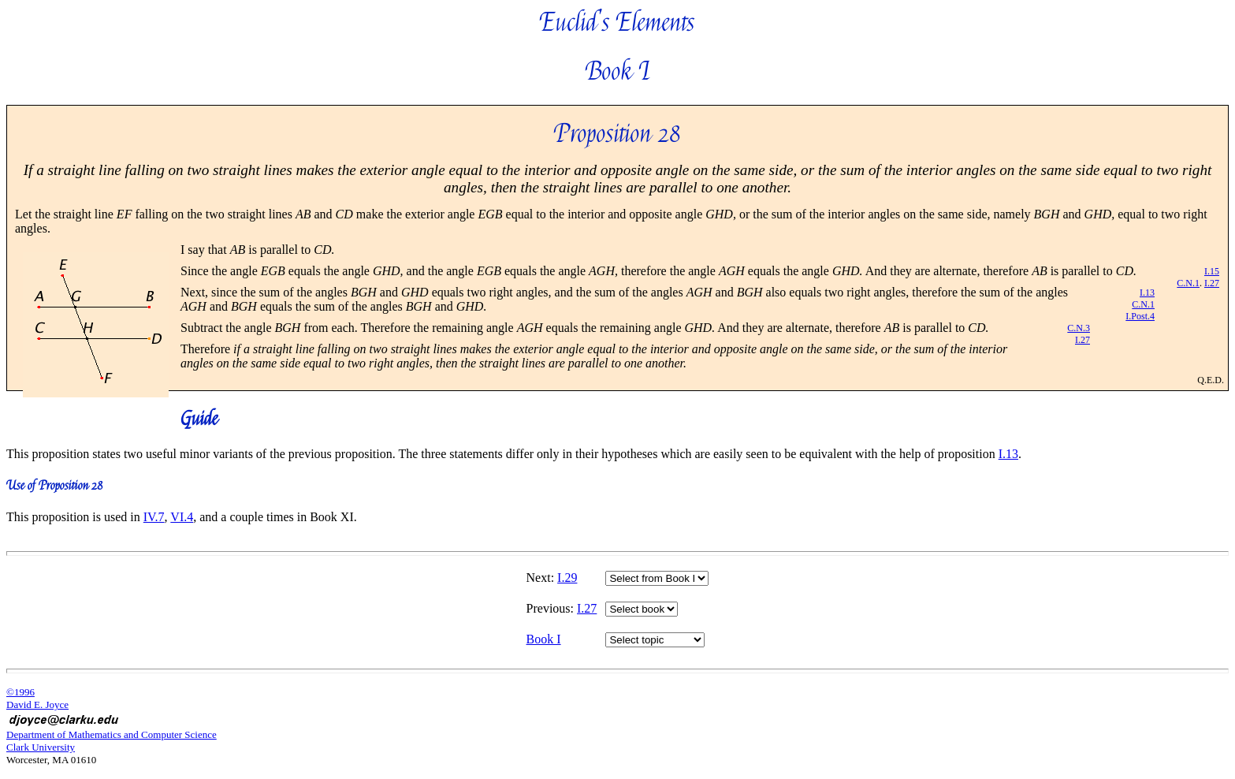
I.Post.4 (1140, 316)
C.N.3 (1078, 328)
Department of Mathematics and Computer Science (111, 734)
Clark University (40, 747)
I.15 (1211, 271)
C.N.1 (1188, 283)
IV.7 (154, 517)
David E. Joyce (37, 704)
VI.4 (181, 517)
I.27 (1211, 283)
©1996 (20, 692)
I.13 (1147, 292)
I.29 (567, 577)
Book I (543, 639)
